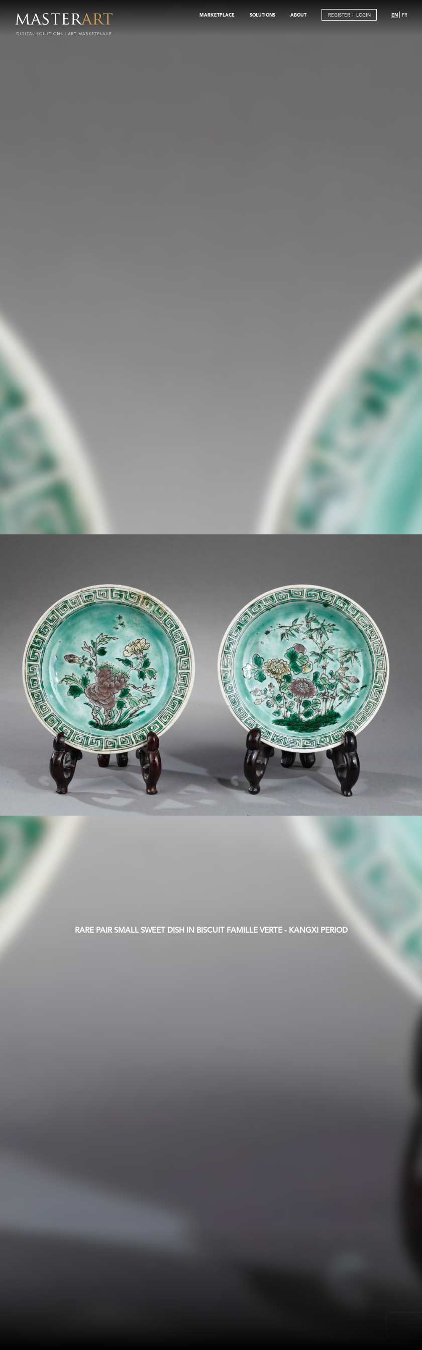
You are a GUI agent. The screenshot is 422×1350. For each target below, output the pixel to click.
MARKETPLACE (217, 15)
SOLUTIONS (262, 15)
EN (394, 15)
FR (404, 15)
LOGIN (363, 15)
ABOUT (298, 15)
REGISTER (339, 15)
